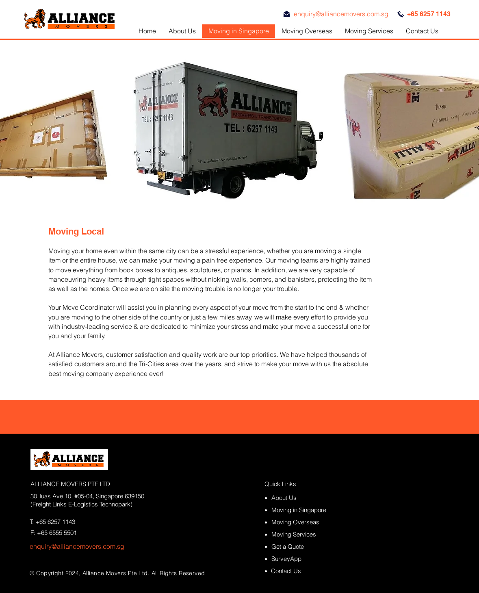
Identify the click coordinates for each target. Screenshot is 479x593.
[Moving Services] (303, 534)
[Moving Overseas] (303, 522)
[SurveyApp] (303, 559)
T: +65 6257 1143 (52, 522)
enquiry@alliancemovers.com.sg (77, 546)
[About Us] (296, 498)
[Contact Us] (302, 571)
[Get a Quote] (303, 546)
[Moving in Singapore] (303, 510)
